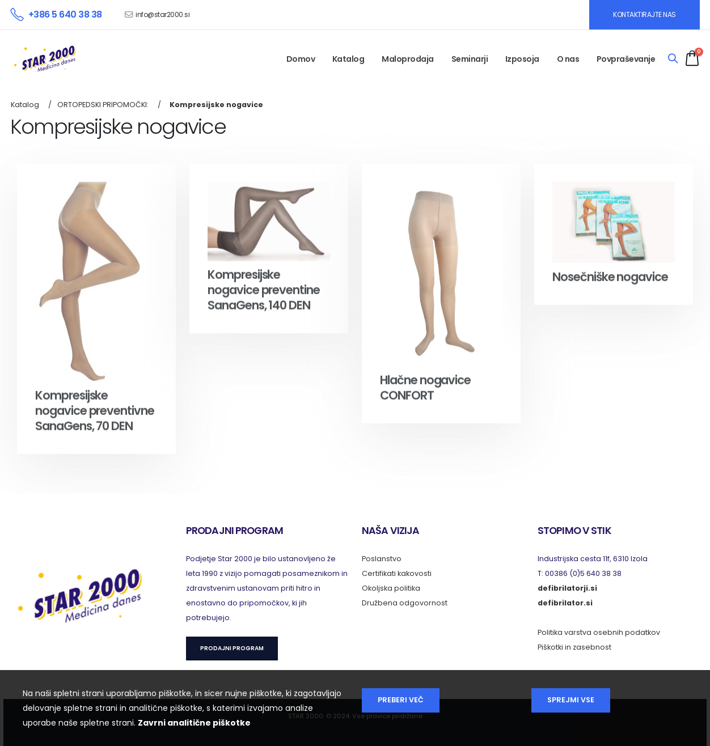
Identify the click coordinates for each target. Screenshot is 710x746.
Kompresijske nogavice (216, 104)
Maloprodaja (408, 59)
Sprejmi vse (570, 700)
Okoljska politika (391, 588)
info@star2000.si (162, 14)
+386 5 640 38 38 (65, 14)
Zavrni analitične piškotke (194, 722)
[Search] (673, 59)
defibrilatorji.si (567, 588)
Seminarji (469, 59)
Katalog (348, 59)
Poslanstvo (382, 558)
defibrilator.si (565, 603)
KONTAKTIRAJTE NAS (644, 14)
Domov (300, 59)
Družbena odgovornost (404, 603)
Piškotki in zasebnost (574, 647)
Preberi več (401, 700)
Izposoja (522, 59)
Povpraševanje (626, 59)
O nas (568, 59)
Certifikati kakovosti (397, 573)
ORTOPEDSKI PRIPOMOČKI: (103, 104)
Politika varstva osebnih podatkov (599, 632)
